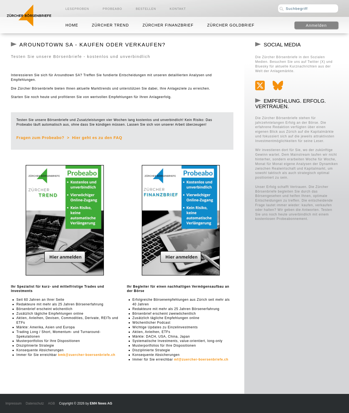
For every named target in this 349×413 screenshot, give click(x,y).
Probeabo (112, 8)
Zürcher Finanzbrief (168, 25)
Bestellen (146, 8)
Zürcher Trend (110, 25)
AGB (51, 403)
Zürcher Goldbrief (231, 25)
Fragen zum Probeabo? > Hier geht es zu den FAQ (69, 137)
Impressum (13, 403)
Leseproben (77, 8)
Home (71, 25)
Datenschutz (35, 403)
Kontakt (178, 8)
